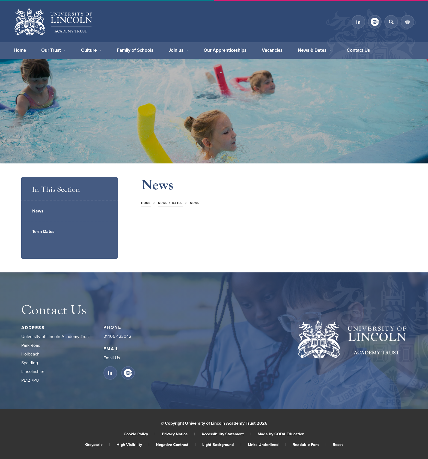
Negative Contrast (176, 444)
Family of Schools (135, 49)
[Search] (391, 22)
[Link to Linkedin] (358, 22)
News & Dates (314, 49)
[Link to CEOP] (375, 22)
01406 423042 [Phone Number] (117, 336)
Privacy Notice (178, 434)
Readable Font (309, 444)
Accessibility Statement (226, 434)
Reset (338, 444)
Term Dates (43, 231)
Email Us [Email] (111, 358)
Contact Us (358, 49)
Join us (178, 49)
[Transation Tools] (407, 22)
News (37, 211)
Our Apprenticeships (225, 49)
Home (20, 49)
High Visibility (133, 444)
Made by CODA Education (281, 434)
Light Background (221, 444)
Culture (91, 49)
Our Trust (53, 49)
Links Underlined (267, 444)
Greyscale (97, 444)
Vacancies (272, 49)
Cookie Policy (139, 434)
